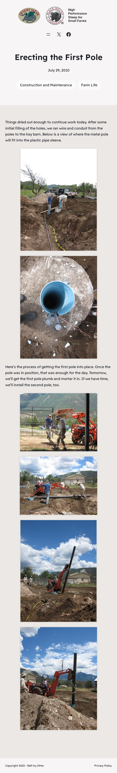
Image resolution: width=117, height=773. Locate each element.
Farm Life (89, 85)
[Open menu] (48, 34)
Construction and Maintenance (46, 85)
